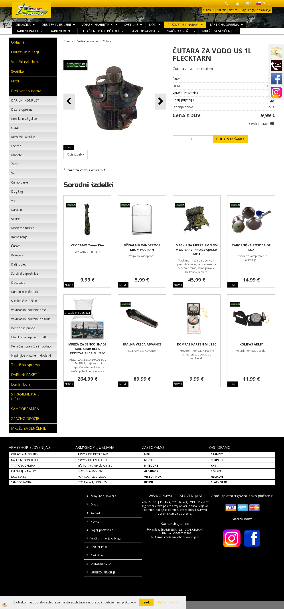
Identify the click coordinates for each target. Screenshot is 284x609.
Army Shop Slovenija (103, 496)
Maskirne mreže (22, 228)
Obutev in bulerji (56, 24)
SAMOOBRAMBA (142, 31)
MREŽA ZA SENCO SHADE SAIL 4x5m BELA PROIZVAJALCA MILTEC (87, 348)
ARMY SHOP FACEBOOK (92, 460)
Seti (13, 173)
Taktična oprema (224, 24)
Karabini (17, 210)
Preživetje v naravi (183, 24)
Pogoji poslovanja (259, 10)
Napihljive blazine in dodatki (31, 355)
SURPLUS (217, 460)
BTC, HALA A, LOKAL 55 (92, 482)
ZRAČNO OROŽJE (178, 31)
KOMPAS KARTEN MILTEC (196, 344)
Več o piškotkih (168, 602)
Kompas (17, 255)
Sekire (15, 219)
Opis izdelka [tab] (75, 154)
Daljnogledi (19, 264)
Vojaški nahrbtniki (97, 24)
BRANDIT (217, 454)
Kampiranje (19, 237)
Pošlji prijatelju (183, 100)
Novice (233, 10)
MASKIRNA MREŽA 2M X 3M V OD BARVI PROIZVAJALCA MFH (197, 249)
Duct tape (18, 282)
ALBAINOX (151, 471)
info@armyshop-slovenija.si (95, 465)
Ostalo (16, 128)
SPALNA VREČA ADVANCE (142, 344)
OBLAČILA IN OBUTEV (24, 454)
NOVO (69, 147)
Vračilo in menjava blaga (106, 538)
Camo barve (20, 182)
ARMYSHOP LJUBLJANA (94, 447)
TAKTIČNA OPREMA (23, 465)
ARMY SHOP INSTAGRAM (93, 454)
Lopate (16, 146)
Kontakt (221, 10)
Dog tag (17, 191)
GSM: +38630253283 (90, 471)
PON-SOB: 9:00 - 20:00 (92, 477)
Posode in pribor (23, 328)
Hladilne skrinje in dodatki (29, 337)
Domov (68, 41)
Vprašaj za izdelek (185, 93)
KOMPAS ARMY (251, 344)
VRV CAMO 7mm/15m (87, 245)
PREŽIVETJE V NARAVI (23, 471)
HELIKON (217, 477)
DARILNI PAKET (27, 31)
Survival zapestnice (24, 273)
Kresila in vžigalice (24, 118)
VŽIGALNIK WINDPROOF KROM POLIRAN (142, 247)
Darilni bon (59, 31)
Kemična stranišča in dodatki (31, 346)
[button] (160, 101)
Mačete (16, 155)
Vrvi (13, 200)
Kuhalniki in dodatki (25, 292)
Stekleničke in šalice (25, 301)
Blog (243, 10)
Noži (152, 24)
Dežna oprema (22, 109)
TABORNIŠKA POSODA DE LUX (251, 247)
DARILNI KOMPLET (25, 100)
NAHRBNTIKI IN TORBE (25, 460)
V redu (146, 602)
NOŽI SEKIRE (18, 477)
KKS (213, 465)
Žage (14, 164)
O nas (207, 10)
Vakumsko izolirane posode (31, 319)
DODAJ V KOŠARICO (230, 139)
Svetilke (131, 24)
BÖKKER (216, 471)
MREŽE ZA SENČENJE (217, 31)
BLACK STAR (219, 482)
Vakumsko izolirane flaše (29, 310)
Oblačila (23, 24)
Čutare (16, 246)
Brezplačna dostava (77, 313)
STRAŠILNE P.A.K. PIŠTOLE (100, 31)
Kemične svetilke (23, 137)
